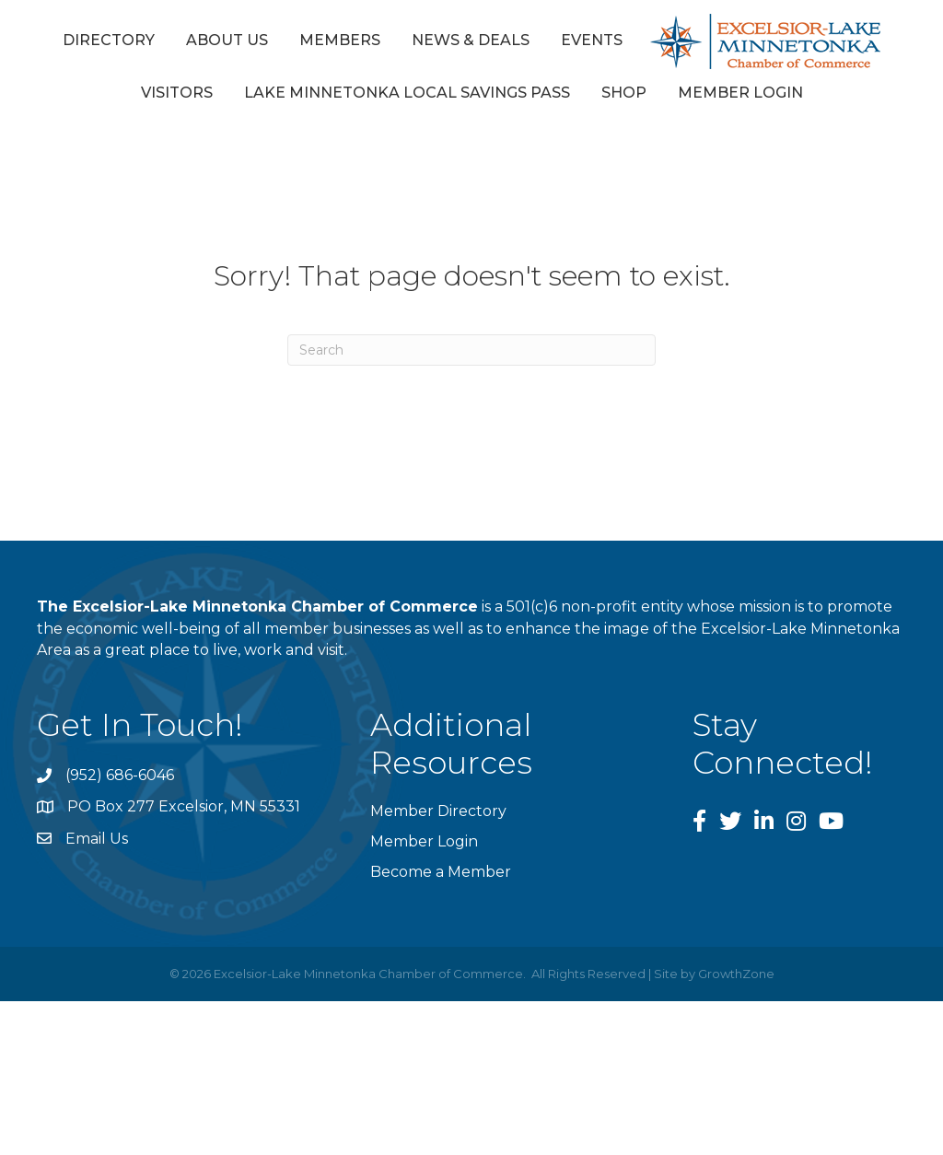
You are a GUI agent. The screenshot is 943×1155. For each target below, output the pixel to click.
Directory (109, 40)
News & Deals (471, 40)
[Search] (471, 350)
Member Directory (438, 811)
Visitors (177, 92)
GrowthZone (736, 973)
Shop (623, 92)
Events (592, 40)
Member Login (740, 92)
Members (339, 40)
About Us (227, 40)
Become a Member (440, 872)
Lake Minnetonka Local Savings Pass (407, 92)
